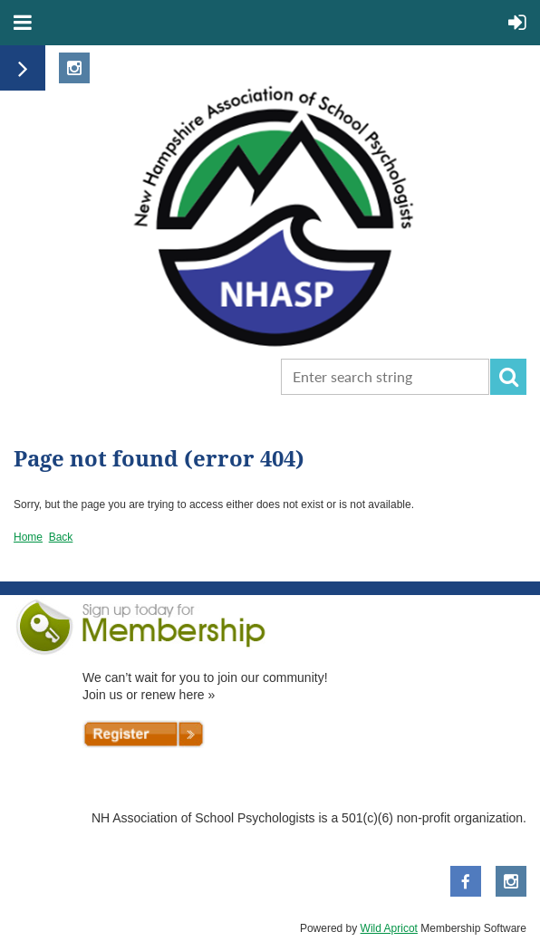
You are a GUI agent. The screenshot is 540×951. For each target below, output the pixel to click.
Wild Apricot (389, 928)
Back (61, 537)
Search (508, 377)
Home (28, 537)
